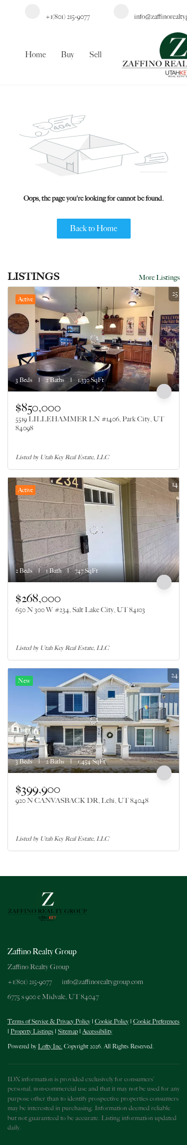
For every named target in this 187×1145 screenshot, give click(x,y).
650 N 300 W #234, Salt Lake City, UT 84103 (80, 609)
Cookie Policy (112, 1021)
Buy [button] (67, 55)
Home (35, 55)
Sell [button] (95, 55)
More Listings (159, 277)
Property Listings (31, 1031)
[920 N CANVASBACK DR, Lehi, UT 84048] (93, 720)
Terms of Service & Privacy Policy (48, 1021)
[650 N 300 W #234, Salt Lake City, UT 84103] (93, 530)
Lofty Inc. (50, 1046)
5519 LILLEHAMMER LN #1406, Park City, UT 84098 (89, 423)
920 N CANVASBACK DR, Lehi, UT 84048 (82, 800)
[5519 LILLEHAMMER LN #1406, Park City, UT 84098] (93, 339)
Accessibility (97, 1031)
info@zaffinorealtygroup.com (102, 981)
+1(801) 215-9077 (29, 981)
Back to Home (93, 229)
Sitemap (68, 1031)
